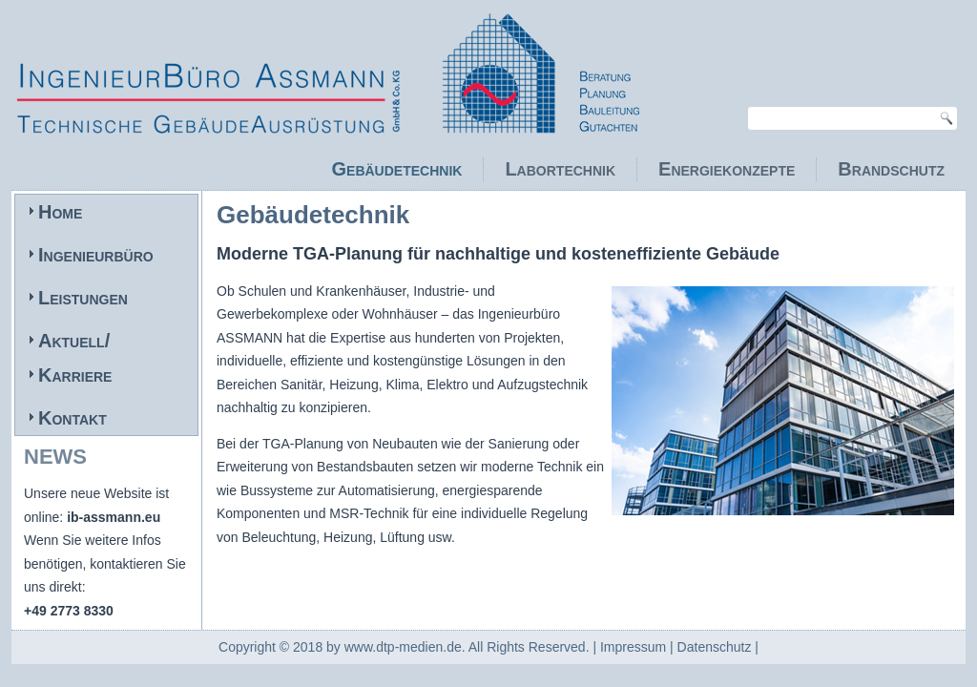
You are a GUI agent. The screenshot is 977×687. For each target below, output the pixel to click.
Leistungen (83, 297)
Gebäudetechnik (397, 168)
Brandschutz (891, 168)
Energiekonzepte (726, 168)
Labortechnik (560, 168)
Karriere (75, 374)
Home (60, 211)
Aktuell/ (74, 340)
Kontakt (72, 417)
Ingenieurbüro (96, 254)
